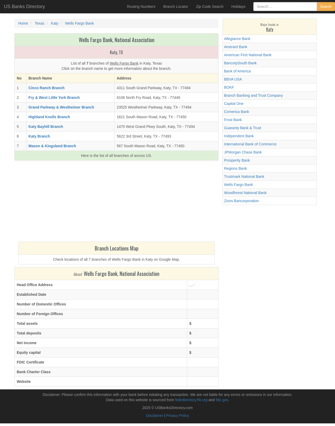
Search (326, 6)
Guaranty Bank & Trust (242, 128)
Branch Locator (175, 6)
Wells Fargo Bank (238, 185)
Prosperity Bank (237, 160)
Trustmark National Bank (244, 176)
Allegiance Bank (237, 39)
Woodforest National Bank (245, 193)
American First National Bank (247, 55)
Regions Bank (235, 168)
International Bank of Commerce (250, 144)
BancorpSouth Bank (240, 63)
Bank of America (237, 71)
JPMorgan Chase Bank (243, 152)
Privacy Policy (177, 415)
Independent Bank (239, 136)
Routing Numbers (141, 6)
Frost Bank (233, 120)
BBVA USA (233, 79)
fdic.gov (222, 400)
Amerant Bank (235, 47)
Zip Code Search (210, 6)
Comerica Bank (236, 112)
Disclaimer (154, 415)
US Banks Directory (24, 6)
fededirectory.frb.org (191, 400)
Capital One (233, 103)
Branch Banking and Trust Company (253, 95)
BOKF (229, 87)
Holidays (238, 6)
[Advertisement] (116, 202)
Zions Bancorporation (241, 201)
